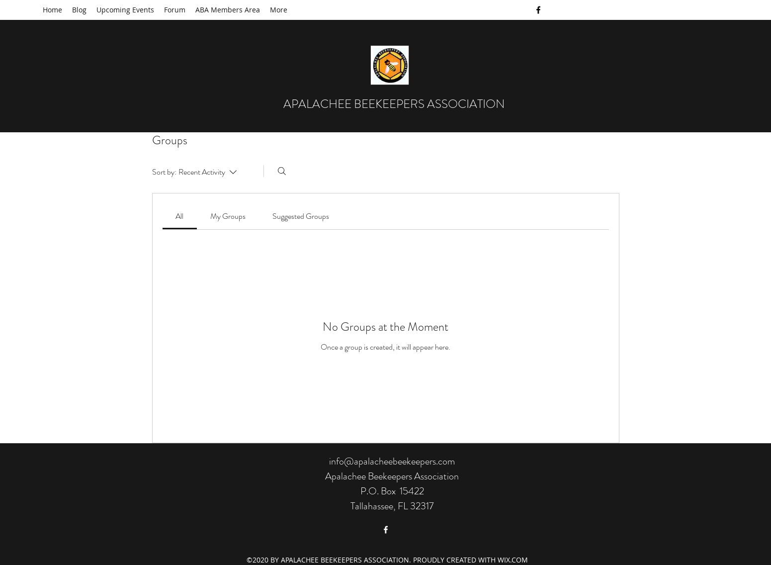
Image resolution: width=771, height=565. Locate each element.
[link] (179, 216)
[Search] (282, 171)
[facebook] (538, 10)
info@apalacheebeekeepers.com (392, 461)
